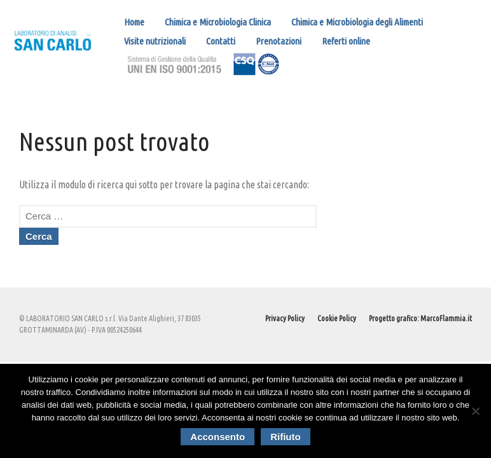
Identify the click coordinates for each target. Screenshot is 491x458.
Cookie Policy (336, 318)
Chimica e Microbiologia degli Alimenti (357, 22)
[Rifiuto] (475, 411)
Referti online (346, 41)
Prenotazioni (278, 41)
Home (134, 22)
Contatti (220, 41)
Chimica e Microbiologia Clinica (218, 22)
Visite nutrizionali (155, 41)
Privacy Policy (285, 318)
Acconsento (217, 436)
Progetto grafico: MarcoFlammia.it (420, 318)
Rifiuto (285, 436)
